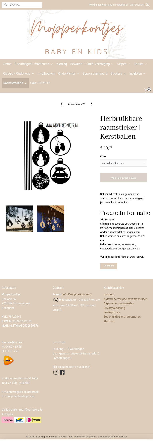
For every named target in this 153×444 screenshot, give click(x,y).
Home (7, 64)
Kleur (103, 156)
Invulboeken (46, 73)
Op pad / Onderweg (18, 73)
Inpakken (137, 73)
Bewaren (76, 64)
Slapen (123, 64)
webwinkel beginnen (85, 436)
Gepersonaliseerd (94, 73)
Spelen (140, 64)
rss (70, 436)
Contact (109, 294)
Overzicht (108, 265)
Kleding (61, 64)
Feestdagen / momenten (34, 64)
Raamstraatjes (15, 83)
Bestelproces (112, 312)
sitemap (63, 436)
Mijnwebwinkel (119, 436)
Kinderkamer (68, 73)
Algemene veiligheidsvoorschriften (125, 299)
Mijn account (139, 4)
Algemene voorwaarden (119, 303)
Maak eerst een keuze (123, 177)
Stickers (118, 73)
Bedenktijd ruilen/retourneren (122, 316)
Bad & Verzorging (99, 64)
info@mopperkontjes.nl (77, 294)
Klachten (109, 321)
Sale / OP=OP (40, 83)
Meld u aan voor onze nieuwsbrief (108, 4)
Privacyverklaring (114, 308)
